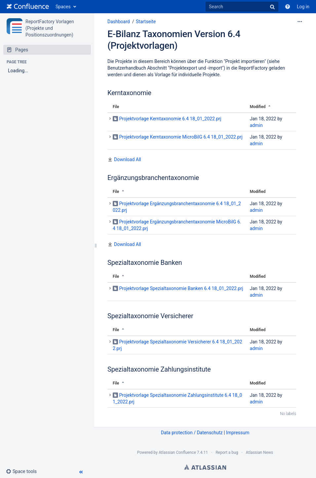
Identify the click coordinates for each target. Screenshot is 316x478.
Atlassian (205, 467)
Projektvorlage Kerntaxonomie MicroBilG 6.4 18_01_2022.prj (180, 137)
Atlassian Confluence (177, 452)
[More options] (300, 22)
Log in (303, 6)
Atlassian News (259, 452)
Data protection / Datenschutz (192, 432)
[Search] (242, 7)
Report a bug (227, 452)
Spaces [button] (63, 6)
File (116, 106)
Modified (258, 106)
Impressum (237, 432)
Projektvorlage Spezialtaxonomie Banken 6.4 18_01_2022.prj (181, 288)
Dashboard (118, 21)
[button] (24, 471)
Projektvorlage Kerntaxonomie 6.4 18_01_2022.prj (170, 118)
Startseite (146, 21)
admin (256, 125)
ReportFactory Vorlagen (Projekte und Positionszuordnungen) (49, 28)
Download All (127, 159)
